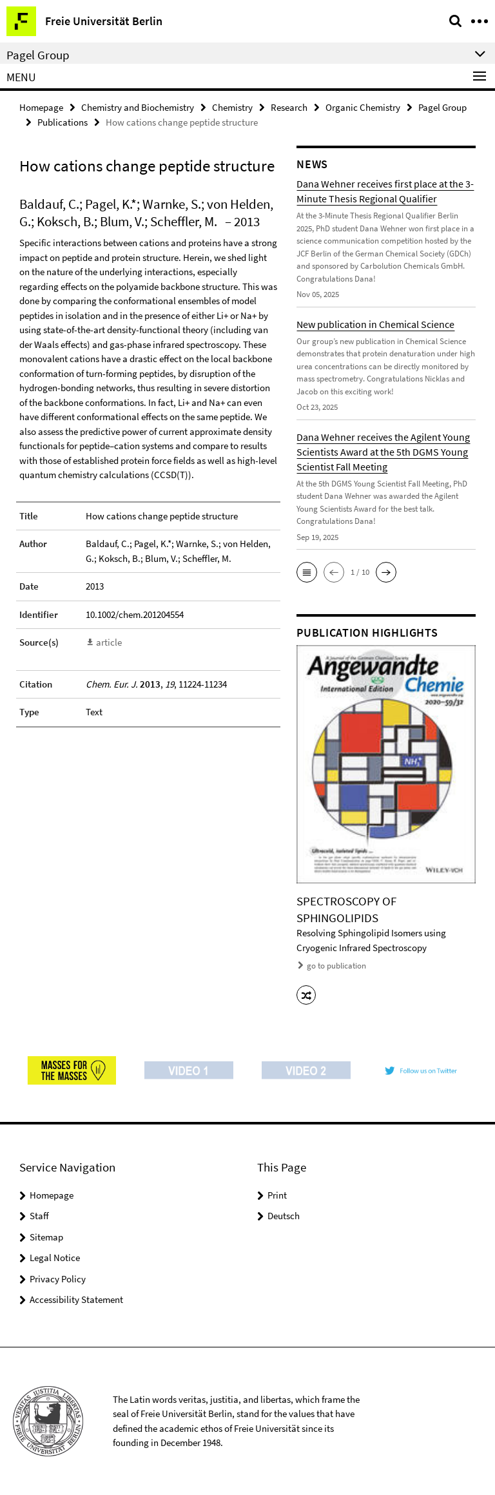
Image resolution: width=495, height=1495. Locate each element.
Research (289, 107)
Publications (62, 122)
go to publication (336, 965)
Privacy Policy (58, 1279)
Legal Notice (55, 1257)
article (109, 642)
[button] (306, 572)
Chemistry (232, 107)
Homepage (41, 107)
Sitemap (46, 1237)
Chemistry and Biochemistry (137, 107)
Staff (39, 1216)
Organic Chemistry (362, 107)
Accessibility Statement (76, 1299)
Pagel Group (442, 107)
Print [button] (277, 1195)
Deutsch (283, 1216)
